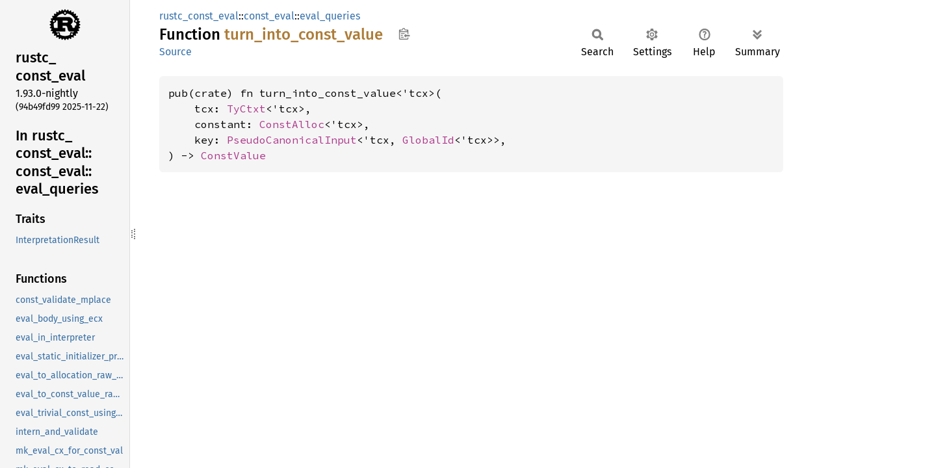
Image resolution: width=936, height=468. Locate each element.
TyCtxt (246, 108)
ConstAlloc (291, 124)
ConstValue (233, 155)
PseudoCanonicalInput (292, 139)
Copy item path (404, 34)
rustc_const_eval (199, 16)
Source (175, 52)
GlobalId (428, 139)
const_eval (269, 16)
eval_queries (330, 16)
